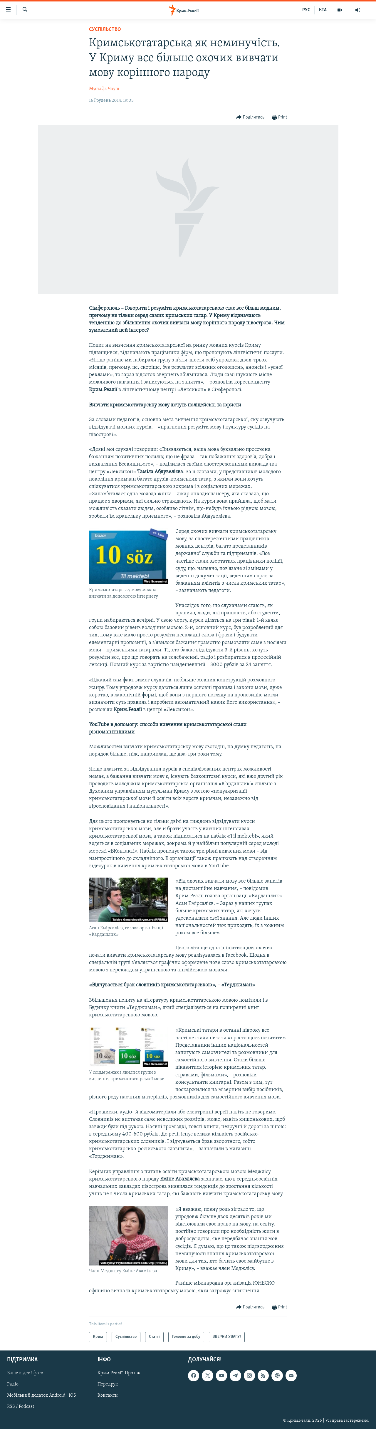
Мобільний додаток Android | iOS (41, 1395)
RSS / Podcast (20, 1406)
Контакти (108, 1395)
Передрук (108, 1384)
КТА (323, 10)
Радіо (13, 1384)
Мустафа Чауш (104, 88)
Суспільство (105, 29)
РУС (306, 10)
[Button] (250, 117)
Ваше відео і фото (25, 1373)
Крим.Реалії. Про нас (119, 1373)
